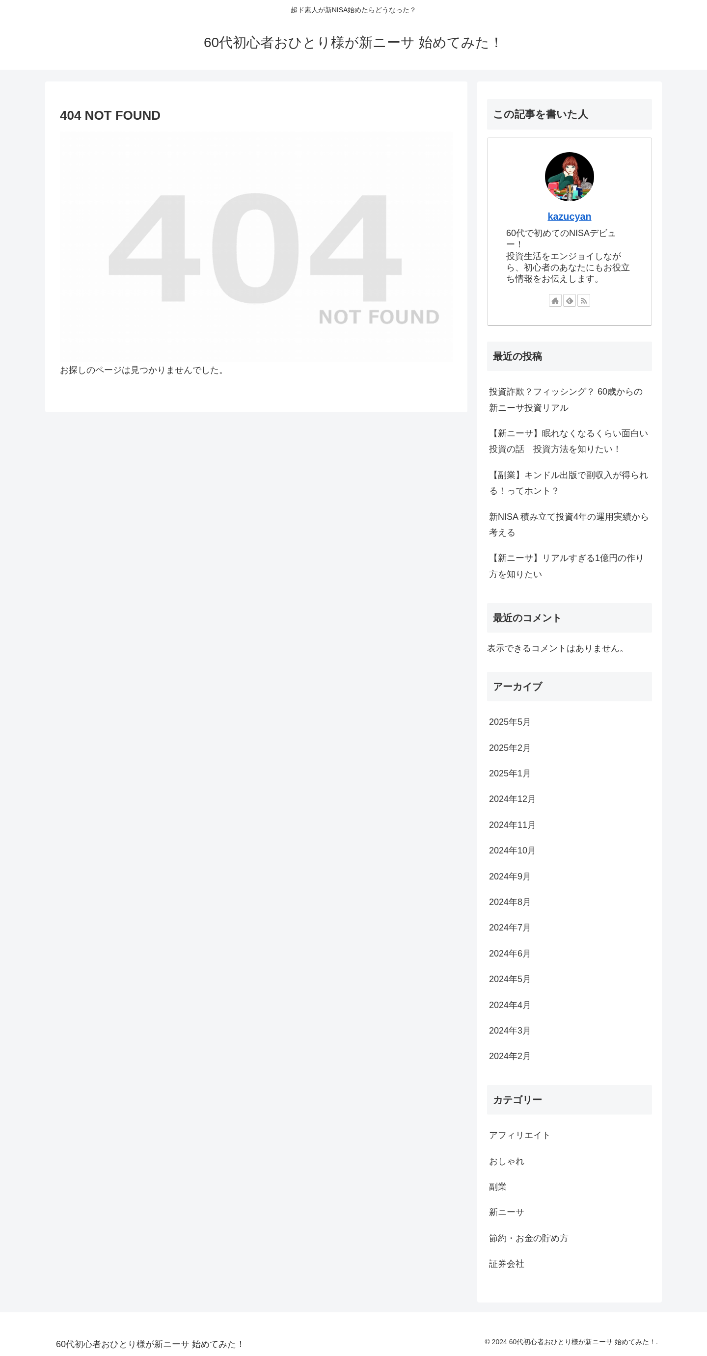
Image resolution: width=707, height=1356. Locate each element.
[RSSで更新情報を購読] (583, 300)
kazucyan (569, 216)
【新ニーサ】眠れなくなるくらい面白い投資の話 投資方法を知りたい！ (568, 441)
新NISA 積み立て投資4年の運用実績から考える (569, 524)
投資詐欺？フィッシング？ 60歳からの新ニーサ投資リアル (566, 399)
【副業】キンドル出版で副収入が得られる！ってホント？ (568, 483)
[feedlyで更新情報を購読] (569, 300)
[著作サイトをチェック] (555, 300)
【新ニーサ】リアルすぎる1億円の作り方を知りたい (566, 566)
